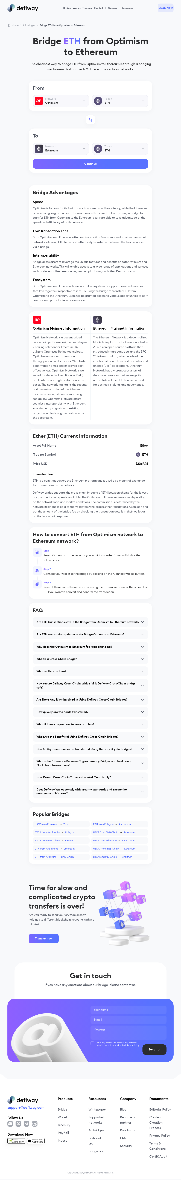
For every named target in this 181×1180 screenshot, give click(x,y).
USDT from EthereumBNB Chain (114, 841)
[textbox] (61, 101)
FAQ (123, 1139)
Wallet (77, 8)
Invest (62, 1141)
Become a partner (127, 1120)
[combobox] (61, 101)
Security (126, 1146)
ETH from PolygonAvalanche (112, 824)
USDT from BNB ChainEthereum (114, 833)
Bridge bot (96, 1152)
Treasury (87, 8)
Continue (90, 164)
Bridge (67, 8)
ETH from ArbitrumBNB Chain (54, 857)
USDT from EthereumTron (51, 824)
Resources (127, 8)
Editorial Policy (160, 1110)
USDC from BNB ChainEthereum (114, 849)
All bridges (96, 1131)
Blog (123, 1110)
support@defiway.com (26, 1108)
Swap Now (166, 8)
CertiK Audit (158, 1157)
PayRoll (98, 8)
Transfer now (43, 939)
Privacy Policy (159, 1136)
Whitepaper (97, 1110)
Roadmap (127, 1131)
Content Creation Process (156, 1123)
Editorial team (95, 1141)
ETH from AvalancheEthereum (55, 849)
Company (114, 8)
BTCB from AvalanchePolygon (54, 833)
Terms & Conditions (157, 1146)
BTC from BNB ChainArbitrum (112, 857)
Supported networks (96, 1120)
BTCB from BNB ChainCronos (54, 841)
